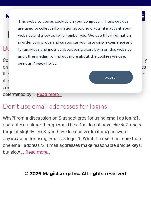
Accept (111, 77)
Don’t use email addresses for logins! (56, 106)
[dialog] (75, 51)
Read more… (49, 94)
